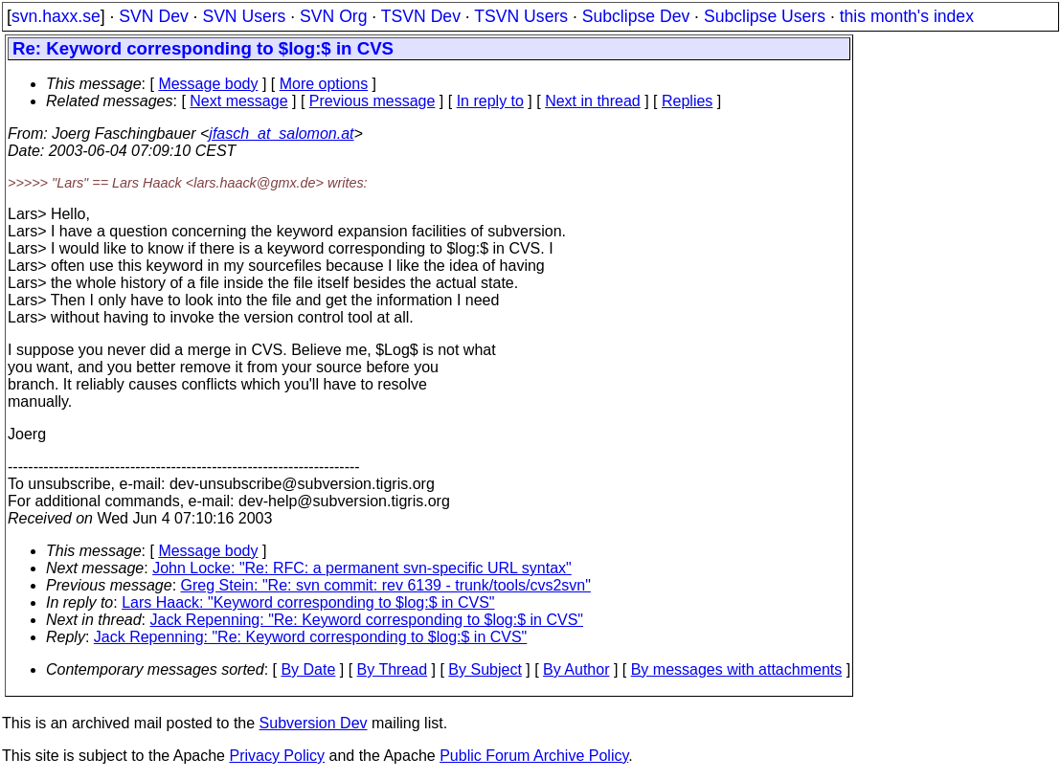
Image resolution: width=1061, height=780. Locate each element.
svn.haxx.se (56, 16)
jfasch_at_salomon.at (281, 133)
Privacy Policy (277, 755)
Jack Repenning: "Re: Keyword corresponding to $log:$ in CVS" (367, 620)
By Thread (392, 669)
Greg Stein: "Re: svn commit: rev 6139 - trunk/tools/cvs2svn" (386, 585)
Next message (238, 101)
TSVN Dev (421, 16)
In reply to (490, 101)
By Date (308, 669)
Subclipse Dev (635, 16)
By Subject (484, 669)
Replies (687, 101)
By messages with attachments (737, 669)
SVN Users (243, 16)
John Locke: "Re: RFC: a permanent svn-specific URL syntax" (362, 568)
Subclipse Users (764, 16)
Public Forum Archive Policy (534, 755)
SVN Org (333, 16)
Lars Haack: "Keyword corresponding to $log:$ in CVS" (308, 602)
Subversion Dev (314, 723)
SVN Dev (153, 16)
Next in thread (593, 101)
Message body (208, 84)
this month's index (907, 16)
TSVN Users (521, 16)
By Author (576, 669)
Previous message (372, 101)
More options (324, 84)
